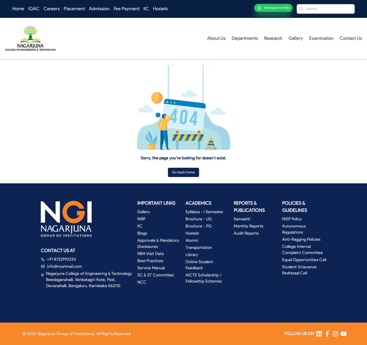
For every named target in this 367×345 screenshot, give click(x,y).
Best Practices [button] (150, 260)
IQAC (34, 8)
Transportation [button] (199, 247)
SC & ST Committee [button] (155, 275)
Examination (321, 38)
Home (18, 8)
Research (273, 38)
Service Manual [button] (151, 267)
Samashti (242, 218)
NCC (141, 282)
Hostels (160, 8)
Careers (52, 8)
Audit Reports (246, 233)
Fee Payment (126, 8)
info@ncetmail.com (64, 266)
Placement (74, 8)
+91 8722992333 (61, 259)
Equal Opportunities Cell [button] (304, 259)
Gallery (296, 38)
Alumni (192, 240)
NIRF (141, 218)
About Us (216, 38)
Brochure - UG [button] (199, 218)
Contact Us (351, 38)
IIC (146, 8)
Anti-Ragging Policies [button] (301, 239)
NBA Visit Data (150, 253)
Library (192, 254)
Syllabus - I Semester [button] (204, 211)
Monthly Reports (248, 226)
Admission (99, 8)
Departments (245, 38)
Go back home (183, 172)
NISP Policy (292, 218)
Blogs (142, 233)
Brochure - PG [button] (199, 226)
